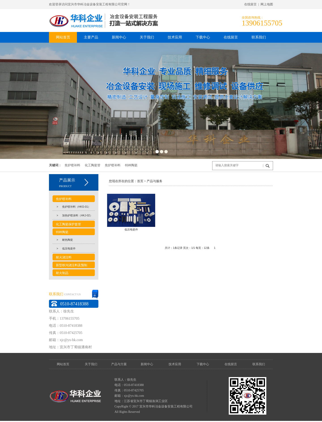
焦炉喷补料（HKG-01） (72, 206)
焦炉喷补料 (72, 165)
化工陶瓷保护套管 (68, 224)
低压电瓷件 (64, 248)
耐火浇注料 (64, 257)
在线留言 (231, 364)
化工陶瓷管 (92, 165)
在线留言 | (252, 4)
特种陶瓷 (131, 165)
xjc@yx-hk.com (71, 340)
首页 (132, 181)
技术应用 (175, 364)
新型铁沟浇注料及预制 (71, 265)
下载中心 (203, 364)
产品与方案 (119, 364)
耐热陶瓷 (63, 239)
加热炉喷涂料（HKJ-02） (73, 215)
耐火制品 (62, 273)
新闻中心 (147, 364)
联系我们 (258, 364)
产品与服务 (146, 181)
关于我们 (91, 364)
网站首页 (63, 364)
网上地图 (267, 4)
